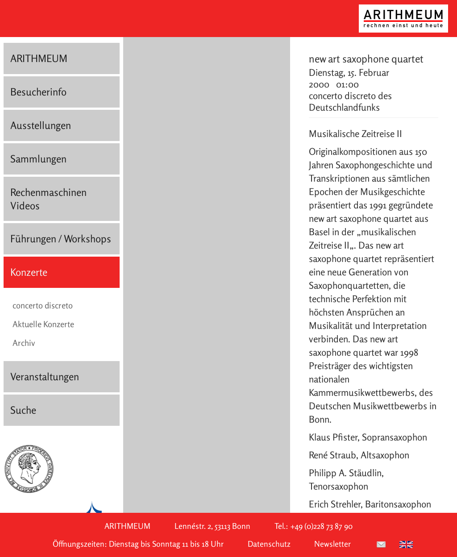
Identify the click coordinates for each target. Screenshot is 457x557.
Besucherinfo (38, 92)
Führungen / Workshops (60, 239)
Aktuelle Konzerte (43, 324)
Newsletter (332, 544)
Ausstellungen (40, 125)
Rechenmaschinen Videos (48, 199)
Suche (23, 410)
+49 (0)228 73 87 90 (321, 526)
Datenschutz (269, 544)
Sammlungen (38, 159)
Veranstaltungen (44, 376)
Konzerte (28, 272)
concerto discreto (42, 305)
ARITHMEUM (38, 58)
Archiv (23, 343)
